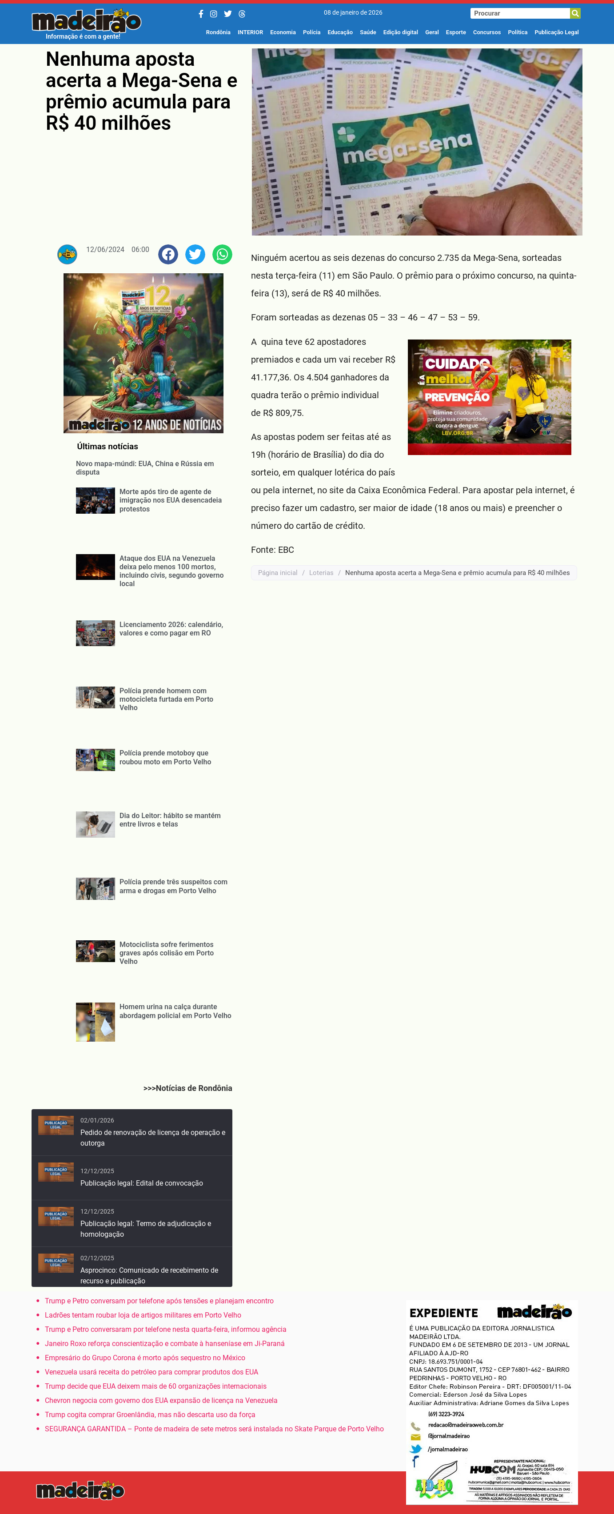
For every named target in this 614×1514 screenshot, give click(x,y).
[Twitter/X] (228, 14)
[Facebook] (201, 14)
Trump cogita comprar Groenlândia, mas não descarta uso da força (150, 1414)
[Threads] (242, 14)
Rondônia (218, 32)
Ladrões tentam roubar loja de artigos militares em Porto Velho (143, 1315)
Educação (340, 32)
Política (517, 32)
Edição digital (400, 32)
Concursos (487, 32)
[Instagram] (213, 14)
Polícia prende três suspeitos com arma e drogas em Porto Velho (173, 886)
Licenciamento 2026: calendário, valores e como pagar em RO (171, 628)
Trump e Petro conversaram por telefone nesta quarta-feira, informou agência (166, 1329)
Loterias (321, 573)
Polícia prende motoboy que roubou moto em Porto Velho (165, 757)
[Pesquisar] (575, 13)
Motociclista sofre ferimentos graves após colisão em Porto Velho (167, 953)
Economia (283, 32)
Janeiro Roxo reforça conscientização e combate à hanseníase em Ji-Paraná (165, 1343)
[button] (168, 254)
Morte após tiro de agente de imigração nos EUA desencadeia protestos (171, 500)
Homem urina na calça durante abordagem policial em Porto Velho (175, 1011)
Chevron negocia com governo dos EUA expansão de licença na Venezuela (161, 1400)
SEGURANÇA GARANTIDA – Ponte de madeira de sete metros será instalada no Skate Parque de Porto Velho (214, 1429)
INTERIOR (250, 32)
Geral (432, 32)
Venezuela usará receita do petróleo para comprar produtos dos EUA (151, 1372)
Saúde (368, 32)
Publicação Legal (556, 32)
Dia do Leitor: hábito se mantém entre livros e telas (170, 819)
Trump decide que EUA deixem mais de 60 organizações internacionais (156, 1386)
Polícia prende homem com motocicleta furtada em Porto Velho (166, 699)
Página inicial (278, 573)
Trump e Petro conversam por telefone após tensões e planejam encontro (159, 1301)
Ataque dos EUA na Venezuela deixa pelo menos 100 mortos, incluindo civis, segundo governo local (171, 571)
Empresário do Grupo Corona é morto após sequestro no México (145, 1358)
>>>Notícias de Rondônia (188, 1088)
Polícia (312, 32)
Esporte (456, 32)
